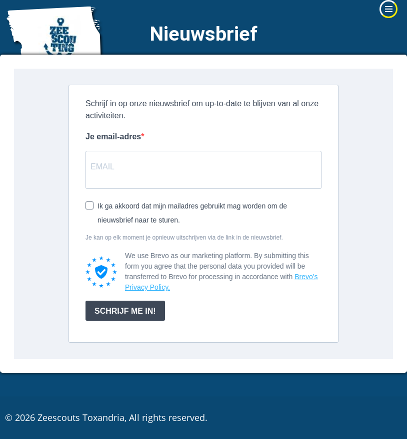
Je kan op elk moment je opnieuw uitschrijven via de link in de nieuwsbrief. (184, 237)
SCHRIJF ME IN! (125, 311)
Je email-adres (113, 136)
